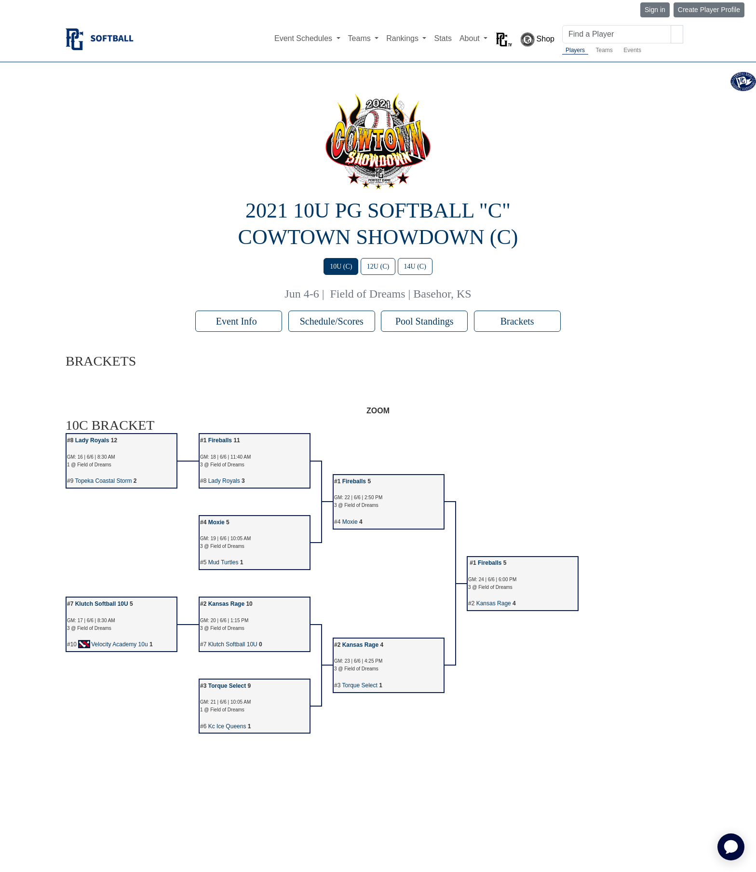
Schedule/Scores (332, 321)
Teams (603, 50)
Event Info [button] (239, 321)
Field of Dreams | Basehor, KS (401, 293)
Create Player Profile (709, 10)
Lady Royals (92, 440)
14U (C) (415, 266)
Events (632, 50)
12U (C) (378, 266)
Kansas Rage (226, 603)
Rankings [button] (403, 38)
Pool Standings (424, 321)
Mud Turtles (223, 562)
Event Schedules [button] (304, 38)
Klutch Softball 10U (101, 603)
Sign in (655, 10)
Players (575, 50)
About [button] (470, 38)
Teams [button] (360, 38)
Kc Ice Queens (227, 726)
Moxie (216, 522)
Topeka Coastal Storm (103, 480)
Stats (442, 38)
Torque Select (227, 685)
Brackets (517, 321)
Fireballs (220, 440)
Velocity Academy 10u (113, 644)
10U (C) (341, 266)
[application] (731, 847)
